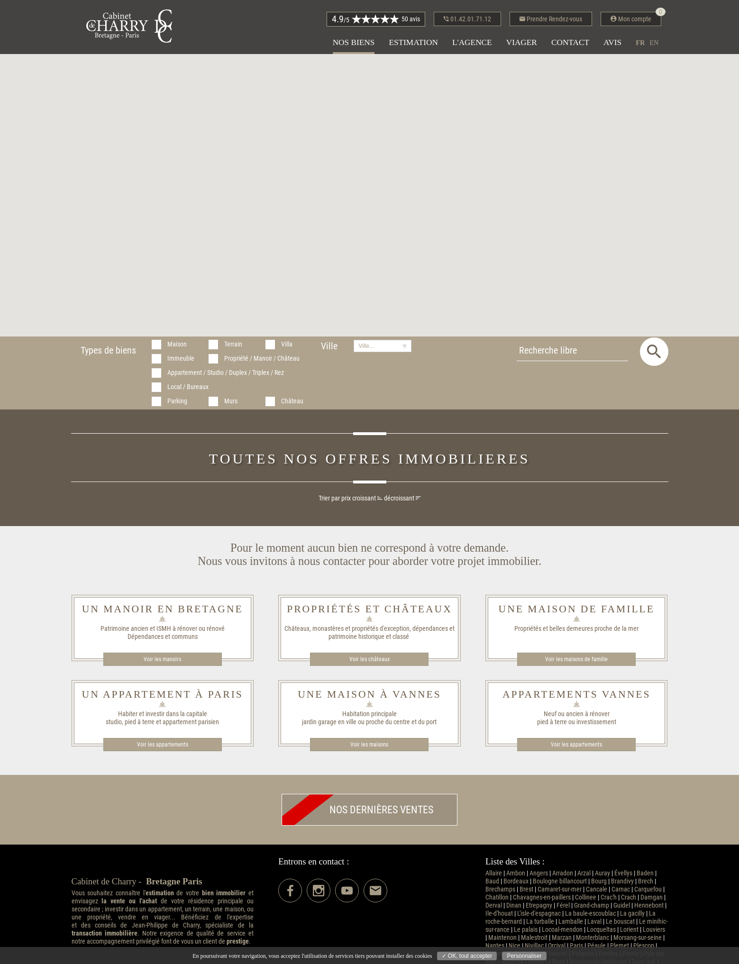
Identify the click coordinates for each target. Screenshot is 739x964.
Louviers (654, 930)
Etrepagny (539, 905)
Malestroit (534, 938)
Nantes (494, 946)
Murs (230, 401)
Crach (628, 897)
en (653, 42)
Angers (538, 873)
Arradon (562, 873)
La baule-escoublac (590, 913)
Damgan (651, 897)
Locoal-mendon (562, 930)
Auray (602, 873)
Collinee (585, 897)
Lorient (629, 930)
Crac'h (609, 897)
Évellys (623, 873)
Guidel (621, 905)
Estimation (413, 42)
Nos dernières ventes (357, 809)
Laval (594, 922)
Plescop (643, 946)
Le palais (526, 930)
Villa (286, 344)
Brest (526, 889)
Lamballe (570, 922)
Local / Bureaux (188, 387)
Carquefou (648, 889)
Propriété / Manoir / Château (262, 359)
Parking (177, 401)
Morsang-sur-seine (637, 938)
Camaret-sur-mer (560, 889)
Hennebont (649, 905)
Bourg (599, 881)
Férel (563, 905)
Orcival (557, 946)
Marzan (562, 938)
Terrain (233, 344)
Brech (645, 881)
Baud (492, 881)
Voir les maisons (369, 744)
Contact (570, 42)
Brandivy (622, 881)
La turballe (540, 922)
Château (292, 401)
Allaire (493, 873)
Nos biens (354, 42)
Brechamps (500, 889)
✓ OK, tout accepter (467, 956)
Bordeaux (516, 881)
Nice (514, 946)
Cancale (596, 889)
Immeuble (180, 359)
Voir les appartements (162, 744)
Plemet (619, 946)
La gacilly (632, 913)
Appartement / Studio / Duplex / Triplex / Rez (225, 373)
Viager (521, 42)
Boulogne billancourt (560, 881)
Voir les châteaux (369, 659)
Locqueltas (601, 930)
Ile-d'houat (499, 913)
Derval (493, 905)
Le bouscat (620, 922)
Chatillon (497, 897)
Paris (576, 946)
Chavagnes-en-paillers (542, 897)
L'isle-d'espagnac (539, 913)
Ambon (515, 873)
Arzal (584, 873)
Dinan (513, 905)
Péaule (596, 946)
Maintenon (502, 938)
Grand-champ (591, 905)
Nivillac (534, 946)
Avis (612, 42)
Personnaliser (524, 956)
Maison (177, 344)
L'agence (472, 42)
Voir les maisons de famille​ (576, 659)
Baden (645, 873)
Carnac (620, 889)
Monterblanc (592, 938)
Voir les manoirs (162, 659)
